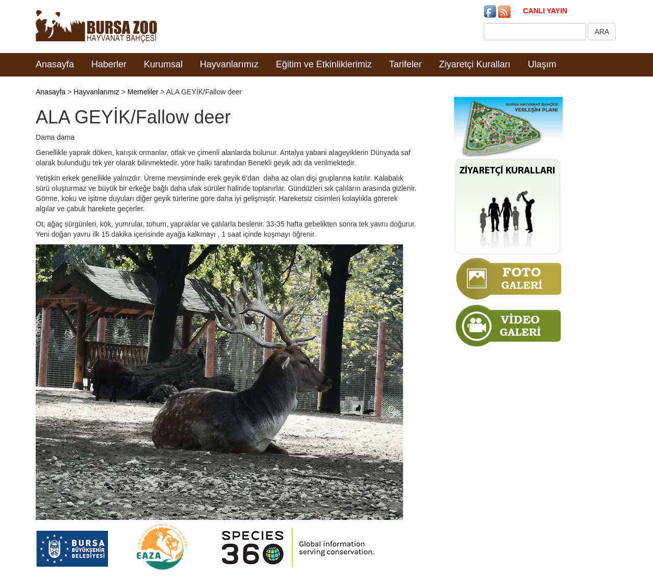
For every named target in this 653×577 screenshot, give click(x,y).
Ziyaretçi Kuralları (475, 64)
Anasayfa (55, 64)
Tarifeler (405, 64)
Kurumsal (163, 64)
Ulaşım (542, 64)
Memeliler (143, 92)
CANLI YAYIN (545, 11)
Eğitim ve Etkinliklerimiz (324, 64)
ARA (601, 32)
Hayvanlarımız (229, 64)
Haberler (109, 64)
